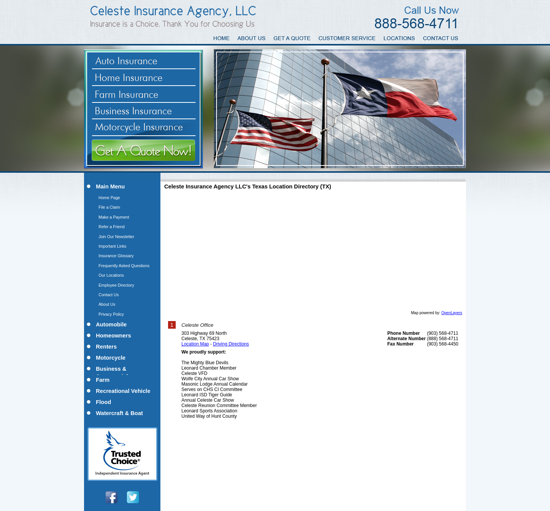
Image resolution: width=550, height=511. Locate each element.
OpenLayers (452, 313)
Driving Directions (231, 344)
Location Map (195, 344)
